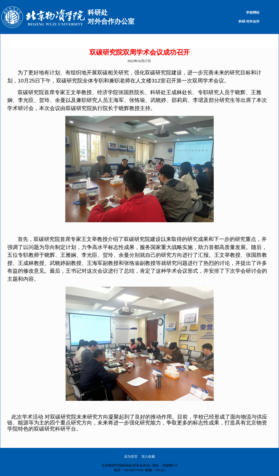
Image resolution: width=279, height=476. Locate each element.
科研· (242, 21)
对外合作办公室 (111, 21)
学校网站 (252, 12)
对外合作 (252, 21)
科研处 (98, 12)
